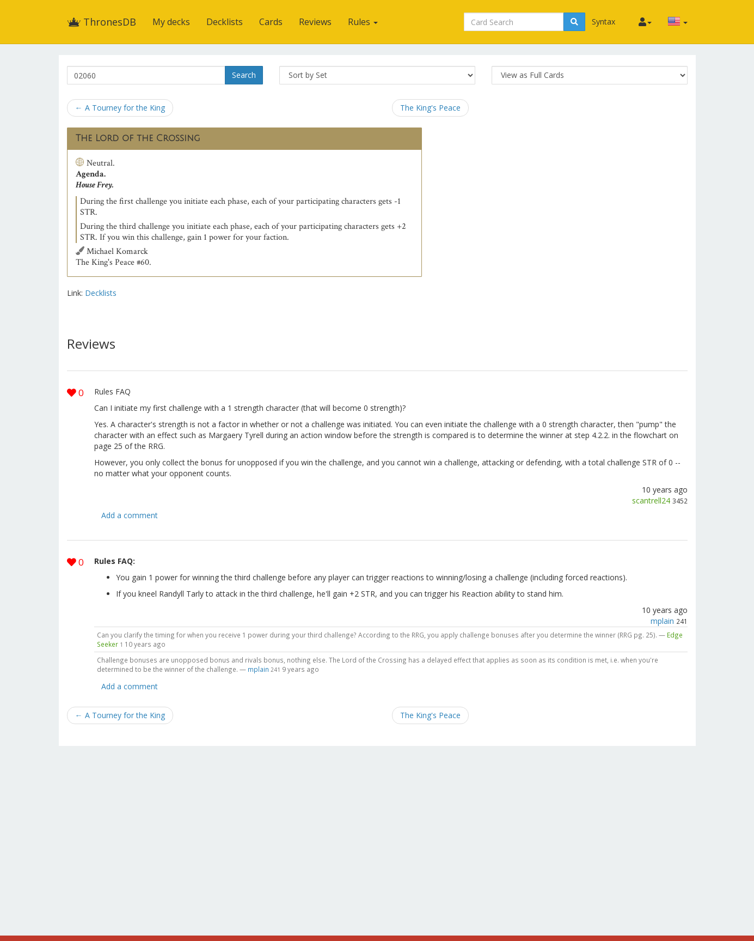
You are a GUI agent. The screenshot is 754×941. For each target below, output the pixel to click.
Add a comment (129, 515)
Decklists (224, 22)
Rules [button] (363, 22)
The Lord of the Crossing (138, 138)
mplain (662, 621)
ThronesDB (101, 21)
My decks (171, 22)
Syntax (603, 21)
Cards (271, 22)
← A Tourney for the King (120, 107)
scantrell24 (651, 500)
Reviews (315, 22)
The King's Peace (430, 107)
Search (244, 75)
